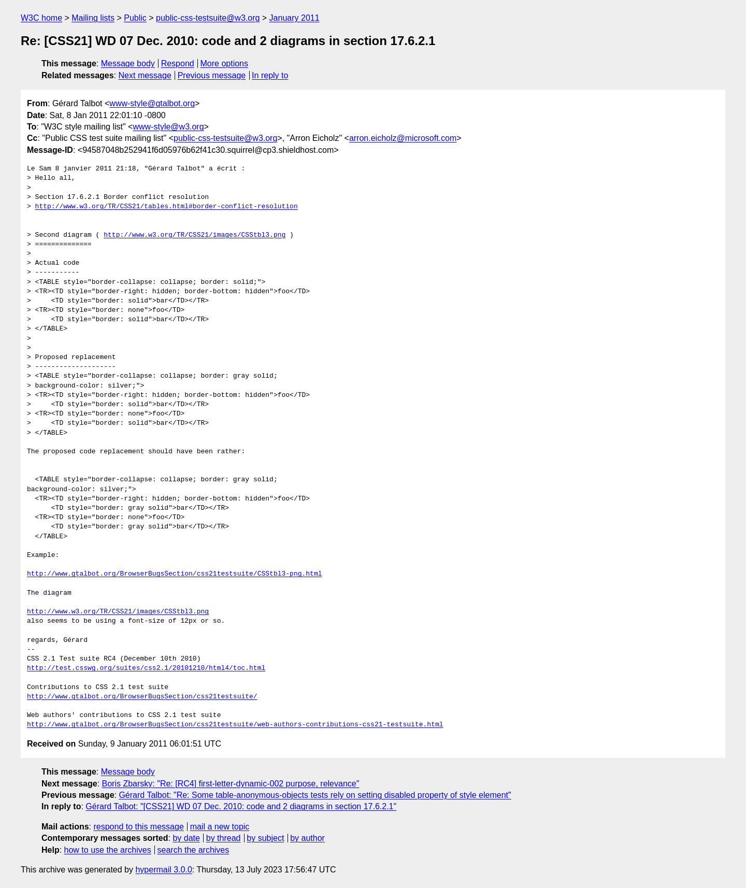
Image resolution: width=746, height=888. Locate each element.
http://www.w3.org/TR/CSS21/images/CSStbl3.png (194, 235)
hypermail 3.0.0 (163, 869)
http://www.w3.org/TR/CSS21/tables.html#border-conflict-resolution (166, 206)
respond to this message (138, 826)
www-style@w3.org (168, 126)
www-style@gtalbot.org (152, 103)
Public (135, 17)
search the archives (193, 850)
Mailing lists (92, 17)
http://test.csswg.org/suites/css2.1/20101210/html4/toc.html (146, 668)
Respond (177, 63)
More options (224, 63)
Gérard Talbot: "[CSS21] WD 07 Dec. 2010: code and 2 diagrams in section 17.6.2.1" (240, 806)
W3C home (41, 17)
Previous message (212, 75)
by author (307, 838)
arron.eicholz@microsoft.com (402, 138)
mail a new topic (220, 826)
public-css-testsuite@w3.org (208, 17)
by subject (265, 838)
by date (186, 838)
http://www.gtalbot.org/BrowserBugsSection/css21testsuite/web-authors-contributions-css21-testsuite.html (235, 724)
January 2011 (294, 17)
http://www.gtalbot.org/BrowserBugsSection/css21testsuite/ (142, 696)
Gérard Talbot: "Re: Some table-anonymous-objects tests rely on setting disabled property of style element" (315, 795)
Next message (145, 75)
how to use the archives (107, 850)
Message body (128, 63)
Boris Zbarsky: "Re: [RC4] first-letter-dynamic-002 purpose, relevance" (231, 783)
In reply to (270, 75)
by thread (223, 838)
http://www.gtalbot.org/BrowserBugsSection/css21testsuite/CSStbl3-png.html (174, 574)
